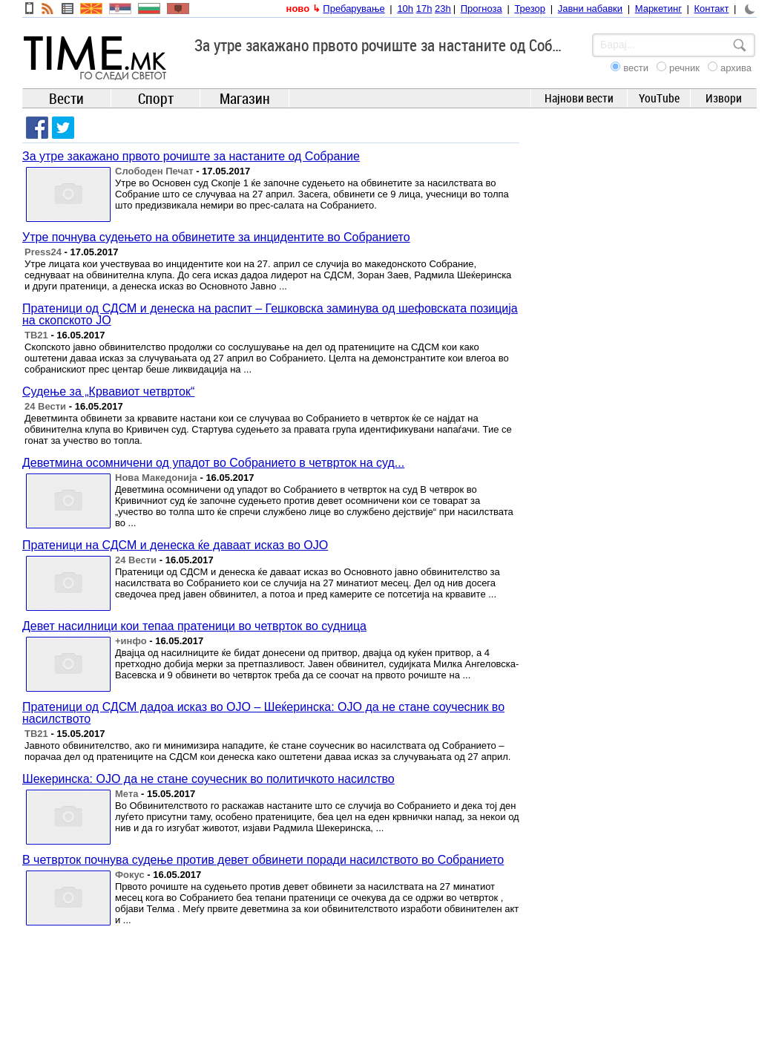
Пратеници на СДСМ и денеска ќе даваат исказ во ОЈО (175, 545)
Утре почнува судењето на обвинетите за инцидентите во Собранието (216, 237)
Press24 (43, 252)
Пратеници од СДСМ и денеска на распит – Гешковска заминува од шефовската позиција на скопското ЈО (270, 314)
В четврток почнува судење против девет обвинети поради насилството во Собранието (263, 859)
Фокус (130, 874)
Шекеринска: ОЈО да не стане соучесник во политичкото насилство (208, 779)
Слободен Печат (154, 171)
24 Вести (45, 406)
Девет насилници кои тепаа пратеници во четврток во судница (194, 626)
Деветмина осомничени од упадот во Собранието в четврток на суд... (213, 462)
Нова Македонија (156, 477)
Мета (126, 793)
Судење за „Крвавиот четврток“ (108, 391)
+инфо (131, 640)
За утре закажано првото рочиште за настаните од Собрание (191, 156)
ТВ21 (36, 335)
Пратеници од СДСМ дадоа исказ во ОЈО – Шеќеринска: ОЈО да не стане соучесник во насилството (263, 713)
